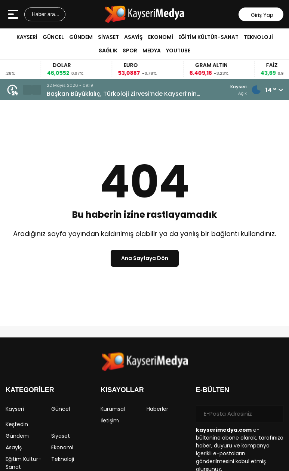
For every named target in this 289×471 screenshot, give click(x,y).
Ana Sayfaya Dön (144, 258)
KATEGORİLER (30, 390)
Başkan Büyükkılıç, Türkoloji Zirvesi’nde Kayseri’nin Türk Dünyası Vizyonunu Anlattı (122, 93)
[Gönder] (274, 413)
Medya (151, 50)
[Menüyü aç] (14, 14)
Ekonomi (160, 37)
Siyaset (108, 37)
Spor (130, 50)
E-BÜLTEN (213, 390)
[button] (27, 90)
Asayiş (133, 37)
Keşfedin (17, 424)
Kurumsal (113, 409)
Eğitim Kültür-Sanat (208, 37)
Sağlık (108, 50)
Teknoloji (258, 37)
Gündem (81, 37)
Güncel (53, 37)
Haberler (157, 409)
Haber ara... (44, 14)
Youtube (178, 50)
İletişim (110, 420)
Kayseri (26, 37)
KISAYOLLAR (122, 390)
